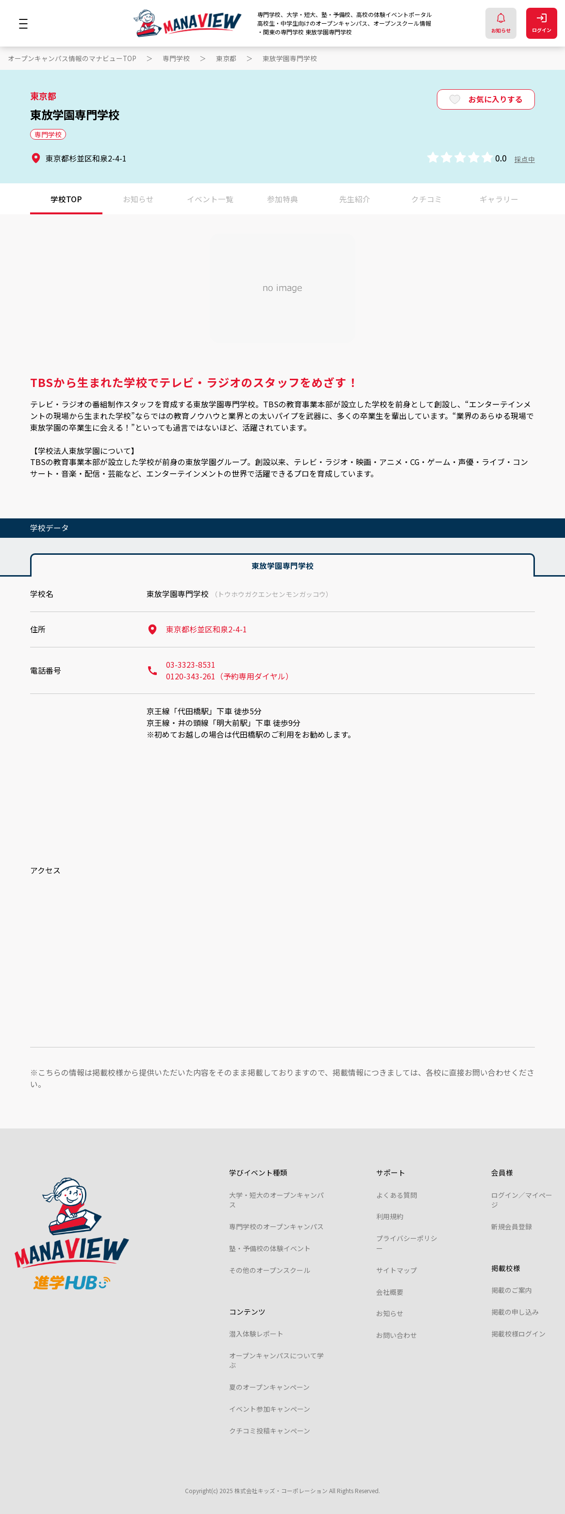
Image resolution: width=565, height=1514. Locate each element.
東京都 (226, 58)
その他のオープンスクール (269, 1270)
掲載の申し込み (515, 1312)
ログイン (541, 23)
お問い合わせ (396, 1335)
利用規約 (389, 1216)
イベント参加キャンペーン (269, 1409)
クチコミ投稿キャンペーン (269, 1430)
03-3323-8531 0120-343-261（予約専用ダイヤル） (220, 670)
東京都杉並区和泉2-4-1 (197, 629)
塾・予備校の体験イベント (270, 1248)
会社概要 (389, 1292)
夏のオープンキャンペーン (269, 1387)
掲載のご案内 (511, 1290)
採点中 (525, 159)
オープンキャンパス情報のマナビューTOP (72, 58)
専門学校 (176, 58)
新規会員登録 (511, 1226)
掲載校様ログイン (518, 1333)
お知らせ (501, 23)
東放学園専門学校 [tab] (282, 565)
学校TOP (66, 198)
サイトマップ (396, 1270)
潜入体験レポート (256, 1333)
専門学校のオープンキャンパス (276, 1226)
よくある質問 (396, 1195)
